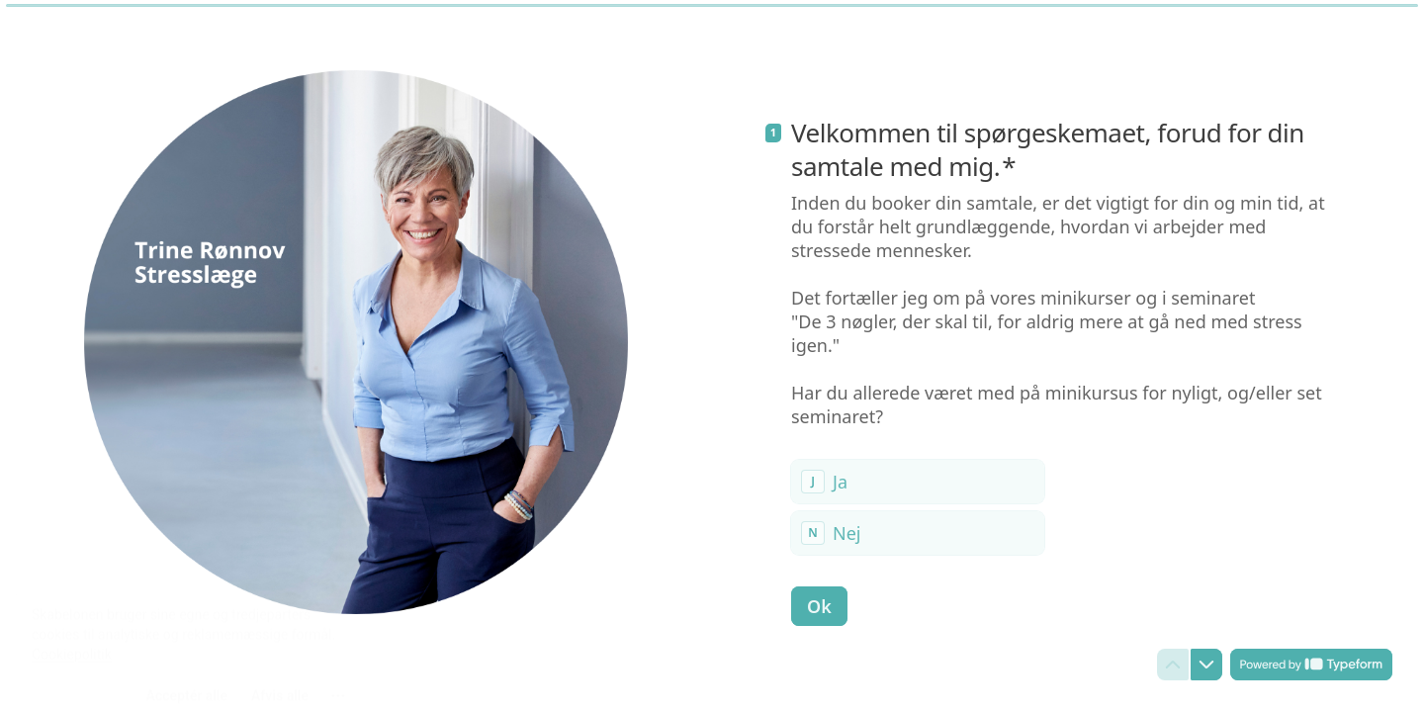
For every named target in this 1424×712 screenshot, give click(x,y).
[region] (194, 636)
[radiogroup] (917, 507)
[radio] (917, 481)
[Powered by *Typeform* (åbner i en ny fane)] (1311, 664)
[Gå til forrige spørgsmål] (1173, 664)
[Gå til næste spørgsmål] (1206, 664)
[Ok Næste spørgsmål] (819, 606)
